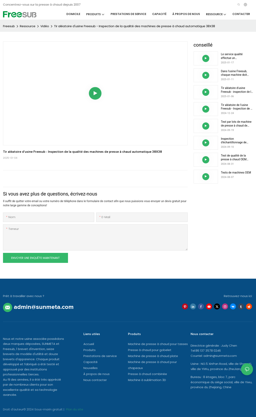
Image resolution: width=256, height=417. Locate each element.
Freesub (9, 26)
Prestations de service (100, 356)
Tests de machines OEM (236, 172)
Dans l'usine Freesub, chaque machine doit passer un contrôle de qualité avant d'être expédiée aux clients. (234, 73)
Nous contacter (95, 380)
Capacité (90, 362)
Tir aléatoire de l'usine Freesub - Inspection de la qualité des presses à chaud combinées (237, 106)
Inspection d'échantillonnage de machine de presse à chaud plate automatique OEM (236, 140)
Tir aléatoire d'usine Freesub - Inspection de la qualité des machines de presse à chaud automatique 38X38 (134, 26)
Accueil (88, 344)
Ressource (27, 26)
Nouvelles (90, 368)
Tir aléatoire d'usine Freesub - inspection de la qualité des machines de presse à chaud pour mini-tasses (237, 89)
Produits (89, 350)
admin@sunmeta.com (220, 356)
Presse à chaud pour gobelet (149, 350)
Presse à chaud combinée (147, 374)
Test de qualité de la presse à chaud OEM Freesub (234, 157)
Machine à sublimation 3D (147, 380)
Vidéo (44, 26)
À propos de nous (96, 374)
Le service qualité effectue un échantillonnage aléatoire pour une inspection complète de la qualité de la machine (236, 56)
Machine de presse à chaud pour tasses (158, 344)
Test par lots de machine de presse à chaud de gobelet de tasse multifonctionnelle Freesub (236, 123)
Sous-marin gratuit (48, 409)
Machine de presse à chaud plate (153, 356)
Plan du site (74, 409)
